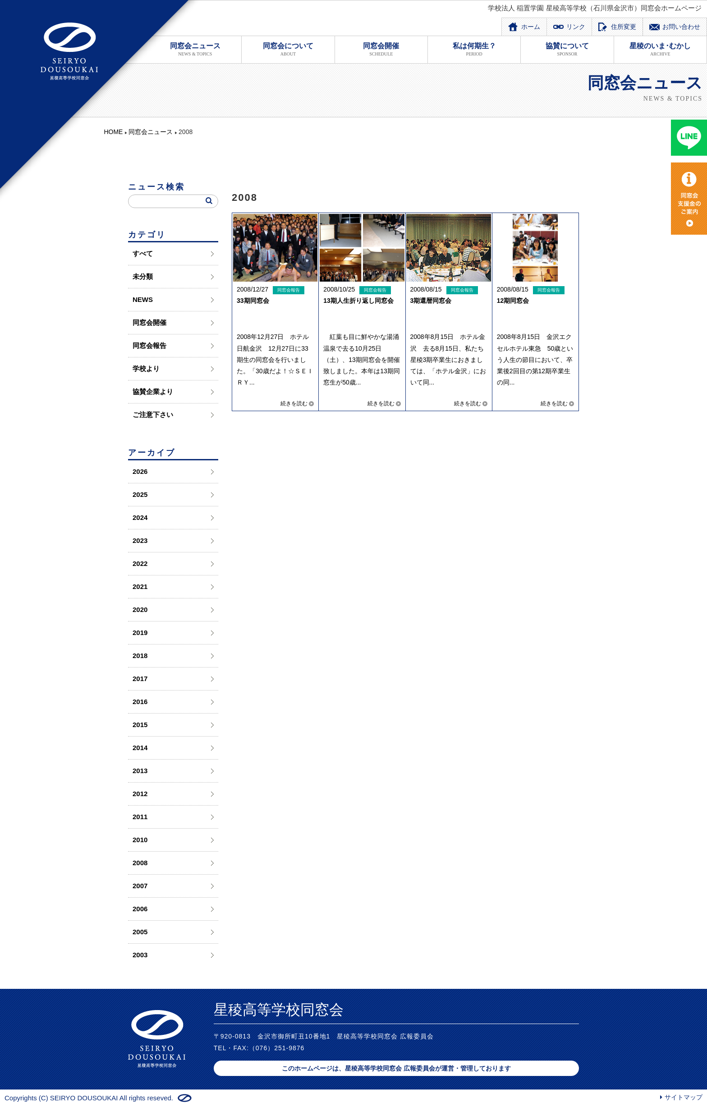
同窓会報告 (149, 345)
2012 (140, 793)
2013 (140, 770)
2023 (140, 540)
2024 (140, 517)
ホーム (530, 26)
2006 (140, 909)
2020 (140, 609)
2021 (140, 586)
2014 (140, 747)
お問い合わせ (681, 26)
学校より (146, 368)
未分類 (143, 276)
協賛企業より (153, 391)
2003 (140, 955)
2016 (140, 701)
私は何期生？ (474, 49)
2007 (140, 886)
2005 (140, 932)
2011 (140, 817)
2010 (140, 840)
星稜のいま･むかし (660, 49)
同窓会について (288, 49)
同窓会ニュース (195, 49)
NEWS (143, 299)
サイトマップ (683, 1097)
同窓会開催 (381, 49)
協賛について (567, 49)
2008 (140, 863)
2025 (140, 494)
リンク (575, 26)
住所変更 (623, 26)
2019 (140, 632)
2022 (140, 563)
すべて (143, 253)
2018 (140, 655)
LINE (689, 138)
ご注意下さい (153, 414)
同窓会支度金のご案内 (689, 198)
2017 (140, 678)
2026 (140, 471)
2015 (140, 724)
